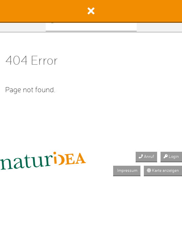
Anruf (146, 156)
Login (171, 156)
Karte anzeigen (163, 170)
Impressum (126, 170)
